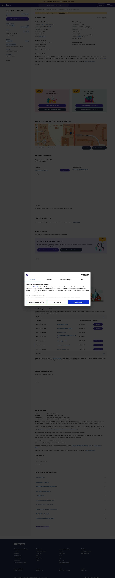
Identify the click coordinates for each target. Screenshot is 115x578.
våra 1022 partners (35, 286)
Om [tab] (82, 279)
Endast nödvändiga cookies (36, 302)
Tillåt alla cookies (78, 302)
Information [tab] (49, 279)
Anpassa (57, 302)
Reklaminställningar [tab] (65, 279)
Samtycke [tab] (32, 279)
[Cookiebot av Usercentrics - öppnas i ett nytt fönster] (82, 275)
